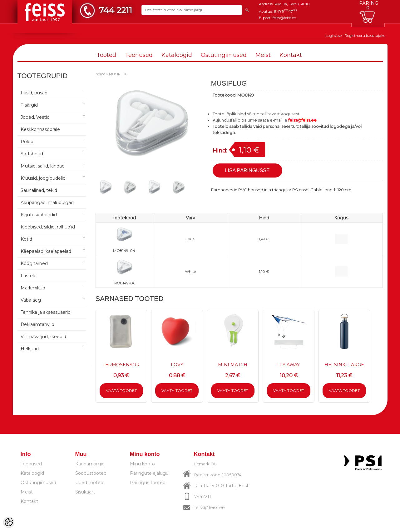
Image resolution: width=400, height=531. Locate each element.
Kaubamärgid (90, 464)
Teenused (139, 55)
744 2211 (115, 10)
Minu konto (142, 464)
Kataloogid (176, 55)
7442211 (202, 496)
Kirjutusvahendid (39, 215)
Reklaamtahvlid (37, 324)
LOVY (177, 365)
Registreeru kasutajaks (364, 35)
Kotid (26, 239)
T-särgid (29, 105)
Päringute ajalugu (149, 473)
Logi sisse (333, 35)
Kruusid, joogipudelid (43, 178)
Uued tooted (89, 482)
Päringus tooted (147, 482)
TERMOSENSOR (121, 365)
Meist (263, 55)
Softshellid (32, 154)
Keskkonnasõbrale (40, 129)
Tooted (106, 55)
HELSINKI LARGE (344, 365)
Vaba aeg (31, 300)
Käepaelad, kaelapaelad (46, 251)
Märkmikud (33, 288)
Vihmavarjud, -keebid (43, 336)
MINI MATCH (232, 365)
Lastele (29, 275)
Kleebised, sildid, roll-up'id (48, 227)
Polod (27, 141)
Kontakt (290, 55)
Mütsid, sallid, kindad (43, 166)
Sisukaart (85, 492)
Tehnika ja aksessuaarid (46, 312)
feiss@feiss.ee (284, 17)
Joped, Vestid (35, 117)
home (100, 74)
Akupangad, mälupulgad (47, 202)
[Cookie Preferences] (8, 522)
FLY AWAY (288, 365)
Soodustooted (90, 473)
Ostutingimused (224, 55)
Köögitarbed (34, 263)
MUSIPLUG (118, 74)
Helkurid (30, 349)
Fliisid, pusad (34, 93)
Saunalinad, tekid (39, 190)
